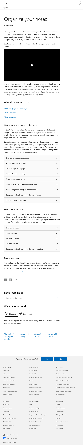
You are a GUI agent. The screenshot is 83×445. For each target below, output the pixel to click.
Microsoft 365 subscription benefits (9, 336)
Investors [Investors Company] (58, 418)
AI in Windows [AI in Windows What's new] (6, 387)
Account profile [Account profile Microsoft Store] (33, 370)
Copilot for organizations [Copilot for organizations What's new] (9, 381)
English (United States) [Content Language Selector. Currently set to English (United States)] (12, 435)
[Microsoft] (41, 1)
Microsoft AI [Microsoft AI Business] (6, 404)
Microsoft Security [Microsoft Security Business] (7, 408)
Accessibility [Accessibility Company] (59, 425)
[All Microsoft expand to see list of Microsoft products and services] (2, 2)
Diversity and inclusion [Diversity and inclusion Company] (62, 421)
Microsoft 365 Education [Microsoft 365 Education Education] (62, 381)
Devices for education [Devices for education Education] (62, 374)
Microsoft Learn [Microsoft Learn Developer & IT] (33, 411)
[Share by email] (14, 279)
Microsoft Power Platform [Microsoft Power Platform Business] (9, 418)
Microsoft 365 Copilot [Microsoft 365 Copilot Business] (8, 425)
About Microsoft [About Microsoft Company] (60, 408)
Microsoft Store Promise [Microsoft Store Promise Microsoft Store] (35, 391)
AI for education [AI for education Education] (60, 394)
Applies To (9, 25)
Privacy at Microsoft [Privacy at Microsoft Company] (61, 415)
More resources (10, 117)
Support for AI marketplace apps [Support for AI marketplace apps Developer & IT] (37, 415)
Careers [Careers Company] (58, 404)
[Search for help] (7, 3)
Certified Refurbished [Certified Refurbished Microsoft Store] (35, 387)
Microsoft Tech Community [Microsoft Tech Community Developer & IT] (36, 418)
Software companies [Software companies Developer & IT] (34, 425)
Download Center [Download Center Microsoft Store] (34, 374)
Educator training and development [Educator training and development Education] (65, 387)
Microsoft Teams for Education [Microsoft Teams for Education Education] (64, 377)
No (60, 359)
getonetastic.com (28, 271)
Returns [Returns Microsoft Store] (31, 381)
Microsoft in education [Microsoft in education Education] (62, 370)
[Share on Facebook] (5, 279)
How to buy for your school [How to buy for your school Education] (63, 384)
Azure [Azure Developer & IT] (30, 404)
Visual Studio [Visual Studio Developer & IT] (32, 428)
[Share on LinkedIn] (9, 279)
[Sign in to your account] (79, 2)
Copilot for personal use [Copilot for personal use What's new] (9, 384)
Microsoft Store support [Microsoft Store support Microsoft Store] (35, 377)
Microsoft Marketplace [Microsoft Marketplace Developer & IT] (35, 421)
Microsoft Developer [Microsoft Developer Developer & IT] (34, 408)
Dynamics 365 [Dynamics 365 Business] (6, 411)
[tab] (11, 314)
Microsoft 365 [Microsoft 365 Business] (6, 415)
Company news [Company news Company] (60, 411)
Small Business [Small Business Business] (6, 428)
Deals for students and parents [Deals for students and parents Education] (64, 391)
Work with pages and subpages (16, 108)
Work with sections (11, 113)
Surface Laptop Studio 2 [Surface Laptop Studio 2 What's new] (9, 377)
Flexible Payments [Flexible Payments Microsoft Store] (34, 394)
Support (5, 8)
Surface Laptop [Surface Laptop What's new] (6, 374)
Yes (47, 359)
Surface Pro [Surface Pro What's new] (6, 370)
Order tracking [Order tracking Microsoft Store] (33, 384)
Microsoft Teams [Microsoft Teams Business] (7, 421)
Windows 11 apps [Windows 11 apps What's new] (7, 394)
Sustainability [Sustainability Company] (59, 428)
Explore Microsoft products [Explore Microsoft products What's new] (10, 391)
